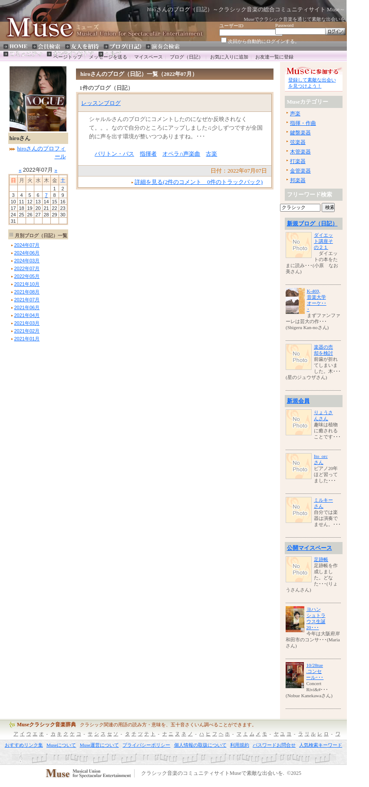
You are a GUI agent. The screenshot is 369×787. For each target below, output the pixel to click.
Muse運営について (99, 745)
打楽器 (298, 161)
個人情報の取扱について (200, 745)
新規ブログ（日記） (312, 223)
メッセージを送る (108, 56)
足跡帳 (321, 559)
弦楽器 (298, 142)
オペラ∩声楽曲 (181, 153)
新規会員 (298, 401)
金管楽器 (300, 171)
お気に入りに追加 (229, 56)
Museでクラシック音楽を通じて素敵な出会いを (294, 19)
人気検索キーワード (320, 745)
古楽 (211, 153)
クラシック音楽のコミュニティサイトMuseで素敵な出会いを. (212, 774)
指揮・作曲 (303, 123)
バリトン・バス (114, 153)
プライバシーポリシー (146, 745)
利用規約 (239, 745)
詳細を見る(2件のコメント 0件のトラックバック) (199, 182)
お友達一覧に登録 (274, 56)
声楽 (295, 114)
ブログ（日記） (186, 56)
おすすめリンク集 (24, 745)
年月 (27, 245)
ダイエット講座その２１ (323, 241)
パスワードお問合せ (274, 745)
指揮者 (148, 153)
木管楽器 (300, 152)
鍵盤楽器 (300, 133)
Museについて (61, 745)
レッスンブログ (101, 103)
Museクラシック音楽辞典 (46, 725)
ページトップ (67, 56)
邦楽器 (298, 180)
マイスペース (148, 56)
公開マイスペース (309, 548)
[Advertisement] (34, 473)
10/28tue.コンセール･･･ (314, 671)
